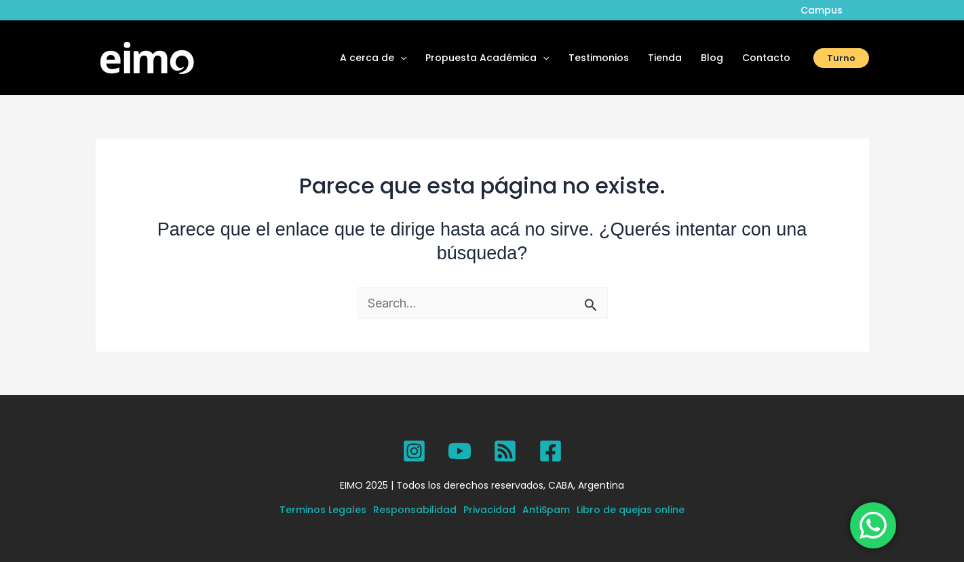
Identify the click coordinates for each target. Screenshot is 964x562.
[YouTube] (459, 451)
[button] (841, 58)
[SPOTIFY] (505, 451)
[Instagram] (414, 451)
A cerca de (373, 57)
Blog (712, 57)
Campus (822, 10)
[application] (400, 57)
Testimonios (598, 57)
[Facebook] (550, 451)
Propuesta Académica (487, 57)
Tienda (665, 57)
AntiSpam (546, 510)
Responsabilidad (415, 510)
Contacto (766, 57)
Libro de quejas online (631, 510)
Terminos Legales (322, 510)
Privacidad (489, 510)
